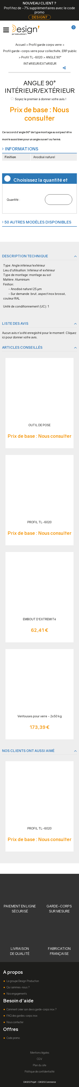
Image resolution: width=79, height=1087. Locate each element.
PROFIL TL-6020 (39, 522)
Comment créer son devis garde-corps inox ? (31, 1009)
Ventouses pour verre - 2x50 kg (39, 716)
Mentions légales (39, 1052)
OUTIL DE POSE (39, 425)
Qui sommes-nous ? (17, 987)
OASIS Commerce (47, 1081)
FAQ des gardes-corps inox (21, 1015)
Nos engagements (16, 993)
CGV (39, 1059)
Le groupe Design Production (22, 981)
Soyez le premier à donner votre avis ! (38, 99)
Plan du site (39, 1065)
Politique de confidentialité (39, 1071)
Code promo (13, 1038)
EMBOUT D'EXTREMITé (39, 619)
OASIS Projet (29, 1081)
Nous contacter (14, 1022)
